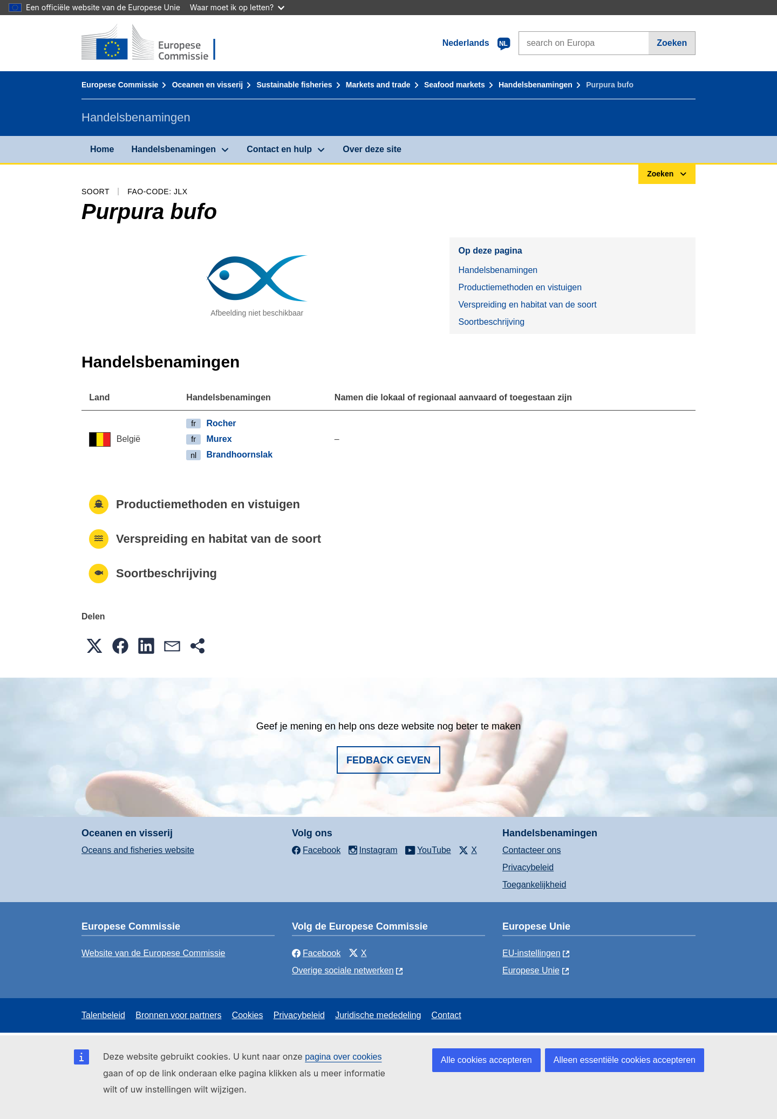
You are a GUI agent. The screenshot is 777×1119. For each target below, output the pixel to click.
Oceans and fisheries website (137, 850)
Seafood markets (454, 84)
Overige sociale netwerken (343, 970)
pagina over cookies (343, 1056)
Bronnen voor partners (178, 1015)
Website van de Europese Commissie (153, 953)
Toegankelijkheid (534, 884)
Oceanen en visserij (207, 84)
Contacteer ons (531, 850)
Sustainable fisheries (294, 84)
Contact (446, 1015)
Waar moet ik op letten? (237, 7)
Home (102, 149)
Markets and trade (378, 84)
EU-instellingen (531, 953)
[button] (94, 646)
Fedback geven (388, 760)
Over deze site (372, 149)
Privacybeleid (528, 867)
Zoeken (672, 42)
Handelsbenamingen (535, 84)
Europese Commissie (119, 84)
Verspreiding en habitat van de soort (527, 304)
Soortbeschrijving (491, 321)
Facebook (316, 953)
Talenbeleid (103, 1015)
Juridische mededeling (378, 1015)
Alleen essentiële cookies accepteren (625, 1060)
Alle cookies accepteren (486, 1060)
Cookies (247, 1015)
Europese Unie (531, 970)
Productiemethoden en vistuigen (520, 287)
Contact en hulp (279, 149)
